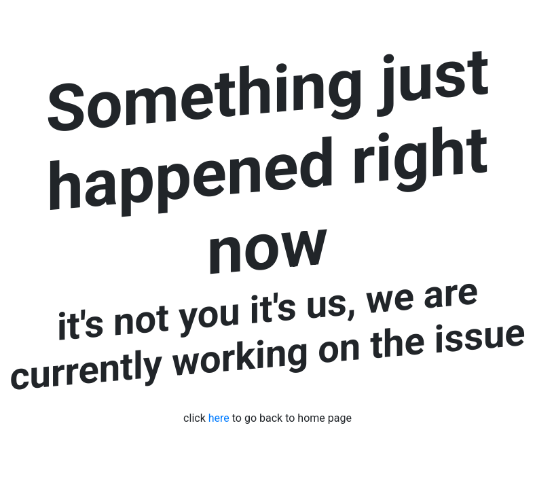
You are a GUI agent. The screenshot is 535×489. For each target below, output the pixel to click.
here (218, 418)
